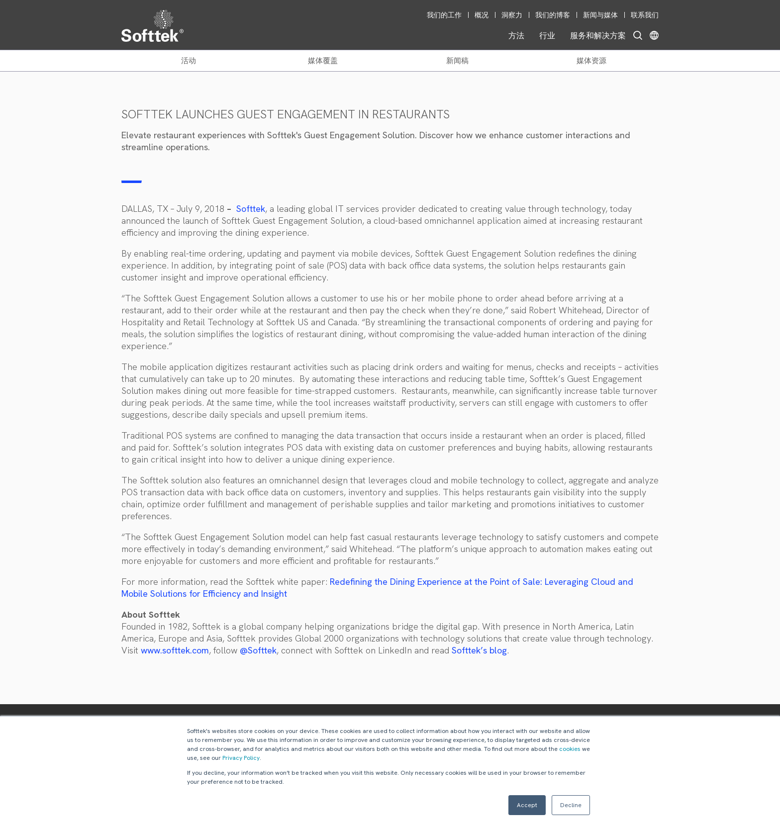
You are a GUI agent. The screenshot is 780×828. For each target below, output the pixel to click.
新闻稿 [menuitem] (457, 61)
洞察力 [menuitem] (511, 14)
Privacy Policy (241, 758)
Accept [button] (527, 805)
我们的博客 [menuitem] (552, 14)
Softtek (250, 208)
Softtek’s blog (479, 650)
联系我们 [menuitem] (645, 14)
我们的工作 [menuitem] (444, 14)
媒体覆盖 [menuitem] (323, 61)
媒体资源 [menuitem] (591, 61)
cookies (570, 749)
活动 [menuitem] (188, 61)
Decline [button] (571, 805)
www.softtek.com (175, 650)
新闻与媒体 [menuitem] (600, 14)
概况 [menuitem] (481, 14)
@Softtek (258, 650)
